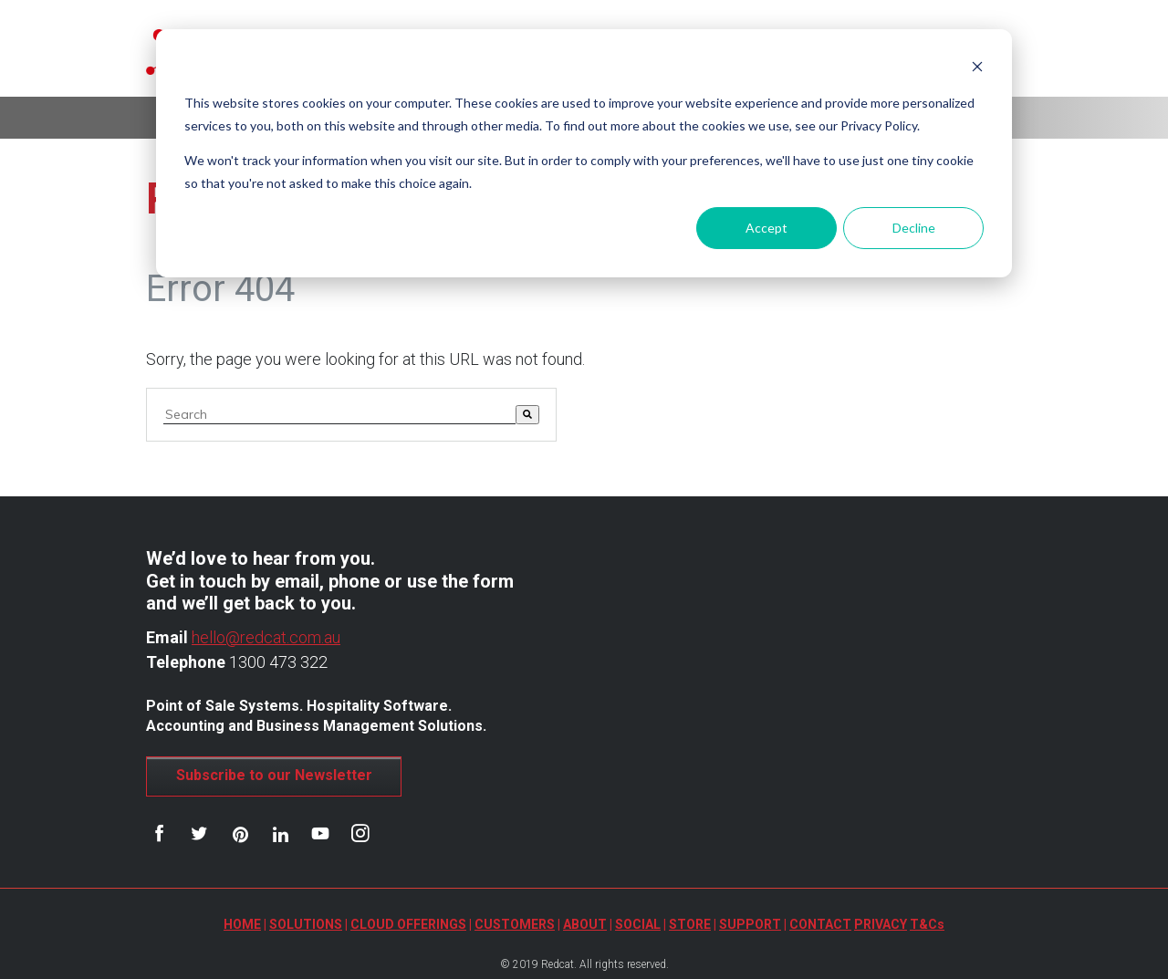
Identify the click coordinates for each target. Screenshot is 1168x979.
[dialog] (584, 153)
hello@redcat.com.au (266, 637)
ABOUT (585, 924)
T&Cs (927, 924)
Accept (766, 227)
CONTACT (820, 924)
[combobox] (339, 414)
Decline (913, 227)
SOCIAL (638, 924)
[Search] (527, 414)
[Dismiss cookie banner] (977, 68)
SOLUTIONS (305, 924)
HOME (242, 924)
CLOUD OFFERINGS (408, 924)
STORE (690, 924)
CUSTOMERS (514, 924)
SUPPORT (750, 924)
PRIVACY (880, 924)
